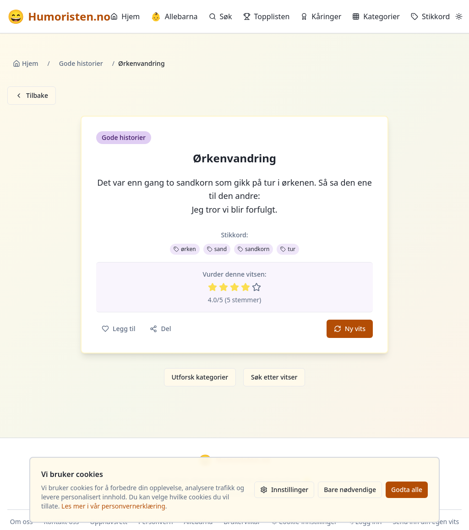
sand (217, 249)
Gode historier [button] (124, 137)
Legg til (118, 328)
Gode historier (81, 63)
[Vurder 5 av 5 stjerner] (256, 287)
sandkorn (253, 249)
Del (160, 328)
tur (287, 249)
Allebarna (174, 16)
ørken (185, 249)
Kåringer (320, 16)
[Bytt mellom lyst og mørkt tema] (459, 16)
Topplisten (266, 16)
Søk (220, 16)
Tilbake (31, 95)
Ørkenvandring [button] (234, 158)
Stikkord (430, 16)
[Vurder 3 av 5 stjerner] (234, 287)
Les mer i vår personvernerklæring (113, 506)
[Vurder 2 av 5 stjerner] (223, 287)
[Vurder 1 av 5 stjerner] (212, 287)
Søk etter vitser (274, 377)
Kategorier (376, 16)
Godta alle (406, 489)
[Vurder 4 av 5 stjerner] (245, 287)
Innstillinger (284, 489)
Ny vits (349, 328)
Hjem (125, 16)
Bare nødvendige (350, 489)
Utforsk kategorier (200, 377)
